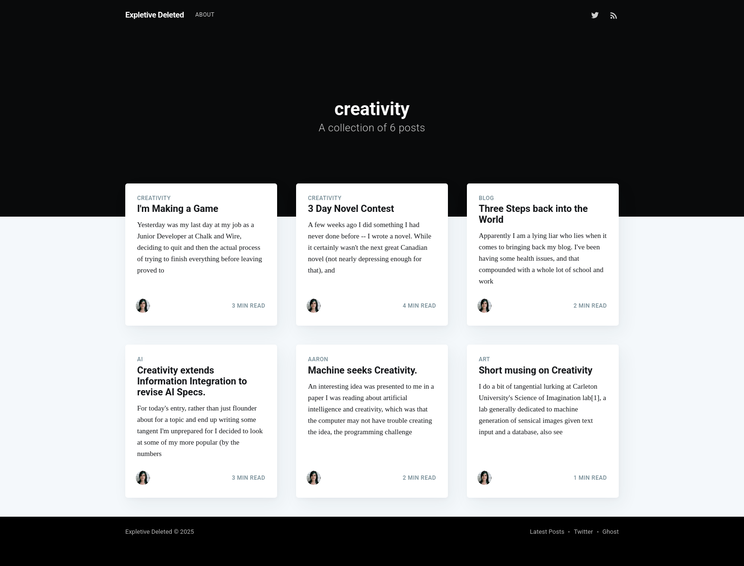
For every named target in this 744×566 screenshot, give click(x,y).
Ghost (611, 531)
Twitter (583, 531)
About (205, 14)
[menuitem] (205, 15)
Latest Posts (547, 531)
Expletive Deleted (154, 14)
